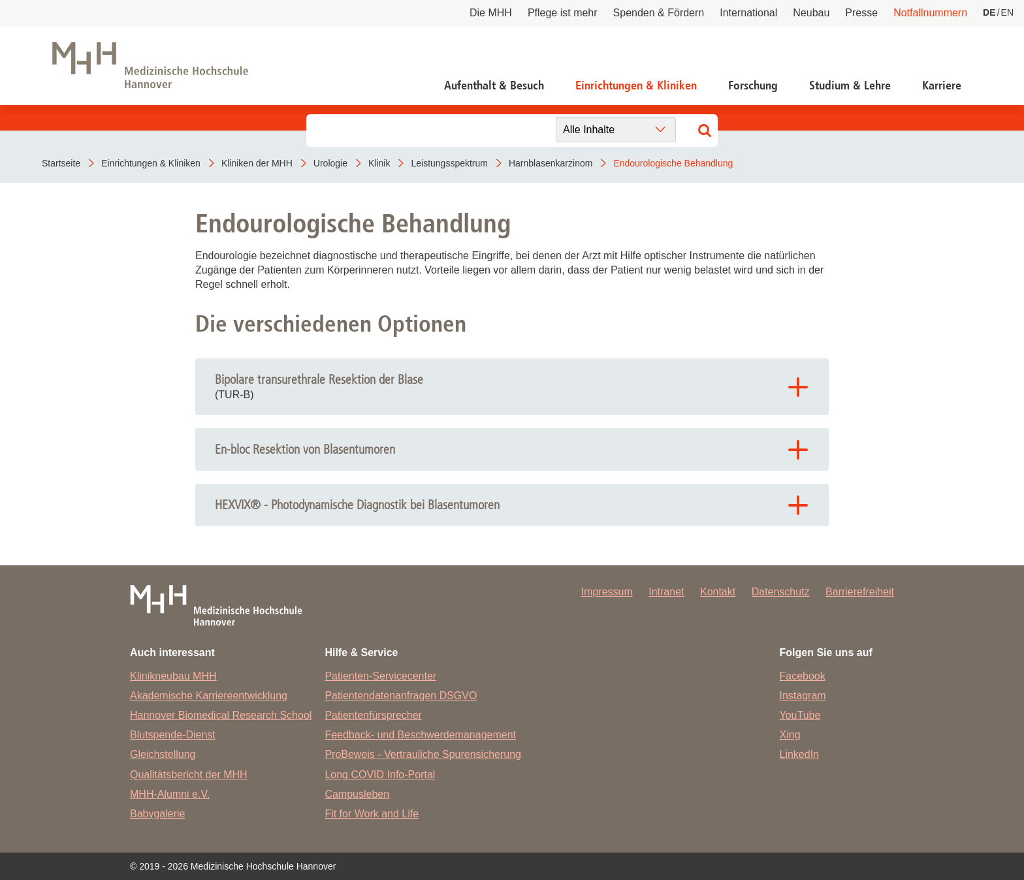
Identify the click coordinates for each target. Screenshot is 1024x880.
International (748, 12)
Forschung (753, 85)
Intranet (666, 591)
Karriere (941, 85)
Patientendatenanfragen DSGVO (401, 695)
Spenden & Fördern (659, 12)
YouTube (800, 715)
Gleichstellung (163, 754)
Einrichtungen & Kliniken (636, 85)
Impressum (607, 591)
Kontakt (717, 591)
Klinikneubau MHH (173, 676)
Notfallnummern (930, 12)
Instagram (803, 695)
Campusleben (357, 794)
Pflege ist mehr (563, 12)
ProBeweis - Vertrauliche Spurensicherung (423, 754)
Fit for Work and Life (372, 813)
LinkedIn (800, 754)
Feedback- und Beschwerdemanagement (420, 734)
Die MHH (491, 12)
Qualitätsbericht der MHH (189, 774)
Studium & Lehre (850, 85)
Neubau (811, 12)
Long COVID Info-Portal (380, 774)
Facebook (802, 676)
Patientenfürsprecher (373, 715)
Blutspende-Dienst (173, 734)
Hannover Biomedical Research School (221, 715)
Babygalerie (157, 813)
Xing (790, 734)
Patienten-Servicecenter (380, 676)
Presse (861, 12)
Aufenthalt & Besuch (494, 85)
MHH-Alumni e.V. (170, 794)
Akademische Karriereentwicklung (208, 695)
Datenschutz (781, 591)
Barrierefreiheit (859, 591)
